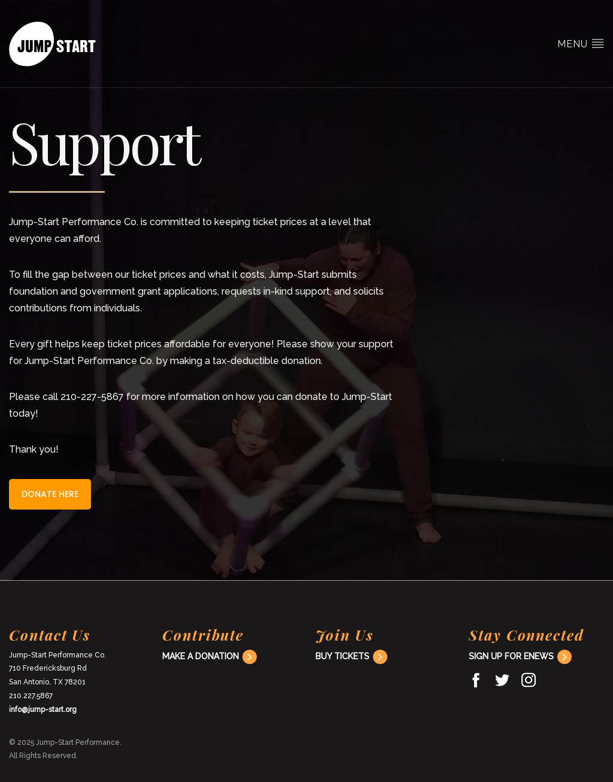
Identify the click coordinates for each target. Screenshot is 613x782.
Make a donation (200, 656)
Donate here (50, 494)
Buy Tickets (342, 656)
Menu (580, 43)
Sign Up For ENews (511, 656)
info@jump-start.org (43, 709)
